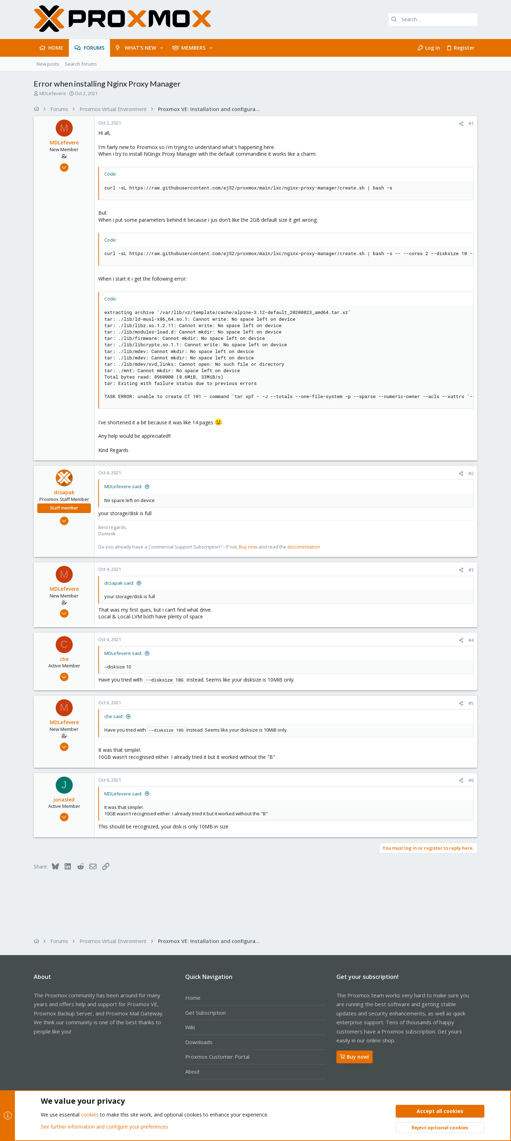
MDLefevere (52, 93)
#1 (471, 123)
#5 (471, 703)
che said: (113, 716)
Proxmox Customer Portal (217, 1056)
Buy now (248, 547)
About (192, 1071)
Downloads (199, 1042)
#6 (471, 780)
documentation (303, 547)
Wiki (190, 1027)
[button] (161, 48)
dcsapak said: (119, 583)
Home (192, 997)
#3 (471, 570)
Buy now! (354, 1056)
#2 (471, 473)
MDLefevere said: (123, 486)
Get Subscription (205, 1012)
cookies (90, 1115)
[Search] (433, 19)
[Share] (461, 123)
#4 (471, 640)
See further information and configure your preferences (104, 1126)
